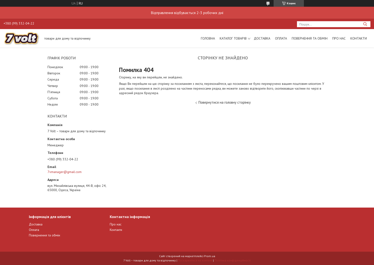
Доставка (262, 38)
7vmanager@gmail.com (64, 172)
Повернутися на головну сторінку (224, 102)
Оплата (281, 38)
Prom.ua (209, 256)
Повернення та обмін (309, 38)
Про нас (339, 38)
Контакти (358, 38)
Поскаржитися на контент (195, 260)
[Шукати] (365, 24)
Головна (208, 38)
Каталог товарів (233, 38)
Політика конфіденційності (232, 260)
